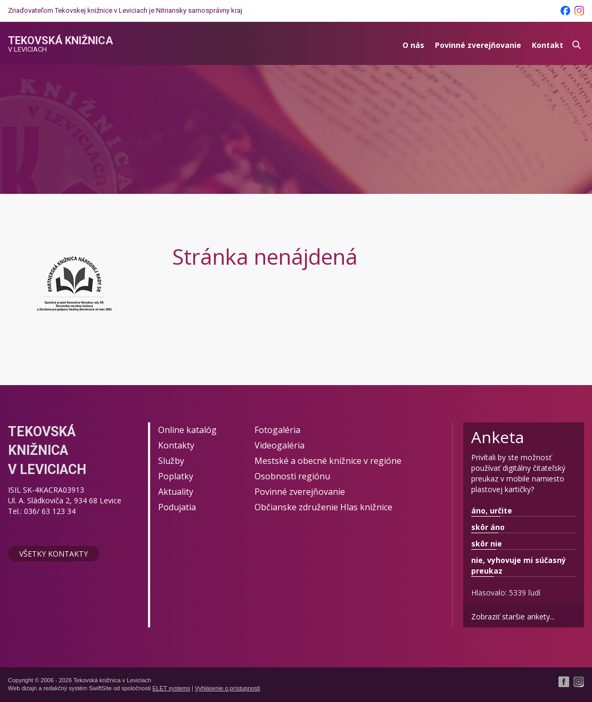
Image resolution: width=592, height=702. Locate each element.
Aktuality (175, 491)
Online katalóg (187, 430)
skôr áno (488, 527)
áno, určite (491, 510)
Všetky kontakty (53, 554)
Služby (171, 461)
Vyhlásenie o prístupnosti (227, 688)
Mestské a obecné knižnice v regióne (327, 461)
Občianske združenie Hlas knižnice (323, 507)
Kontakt (547, 45)
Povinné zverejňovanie (478, 45)
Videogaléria (279, 445)
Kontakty (176, 445)
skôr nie (486, 543)
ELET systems (171, 688)
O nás (413, 45)
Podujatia (177, 507)
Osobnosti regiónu (292, 476)
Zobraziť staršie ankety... (513, 616)
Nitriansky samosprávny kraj (199, 10)
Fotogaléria (277, 430)
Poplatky (175, 476)
